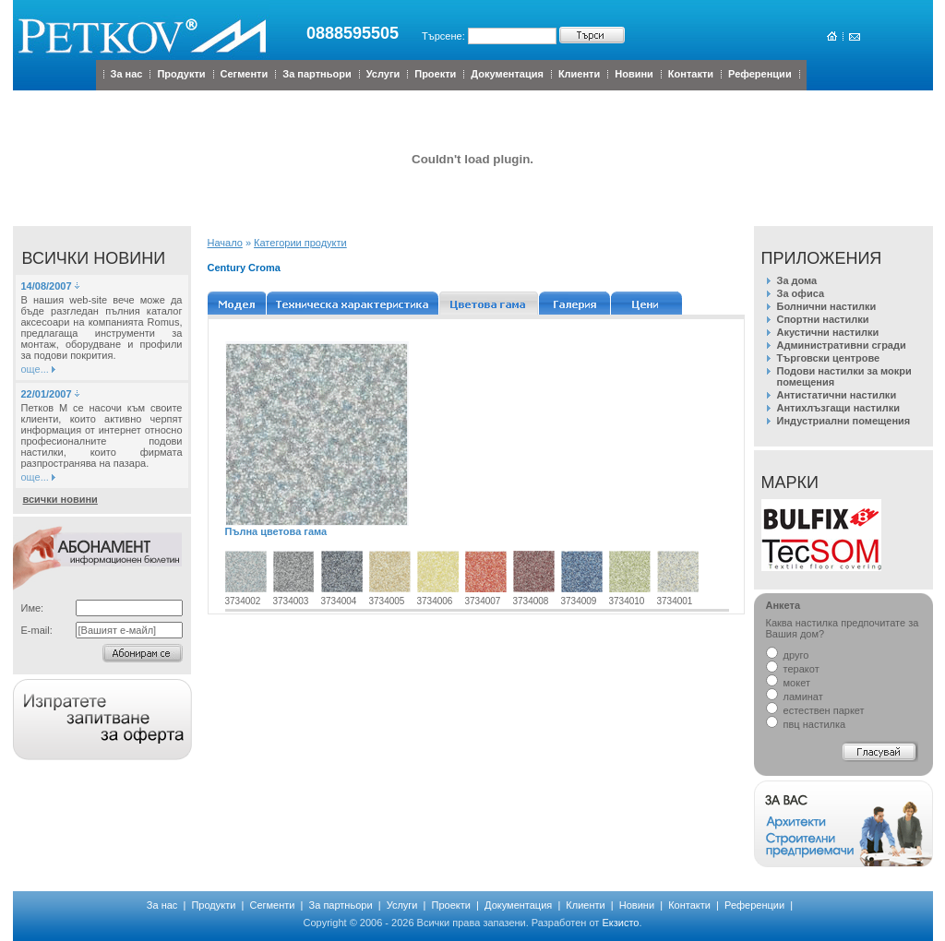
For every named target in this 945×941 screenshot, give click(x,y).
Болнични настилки (827, 306)
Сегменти (245, 73)
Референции (760, 73)
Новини (634, 73)
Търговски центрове (828, 357)
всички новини (60, 499)
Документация (507, 73)
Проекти (435, 73)
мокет (788, 682)
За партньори (316, 73)
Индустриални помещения (844, 420)
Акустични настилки (828, 332)
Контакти (690, 73)
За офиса (801, 293)
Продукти (181, 73)
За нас (127, 73)
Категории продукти (300, 242)
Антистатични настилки (837, 394)
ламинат (794, 696)
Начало (225, 242)
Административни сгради (841, 345)
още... (35, 369)
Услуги (383, 73)
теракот (792, 668)
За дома (797, 280)
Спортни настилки (823, 319)
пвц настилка (806, 724)
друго (787, 655)
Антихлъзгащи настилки (838, 407)
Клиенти (579, 73)
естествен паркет (815, 710)
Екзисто (620, 922)
